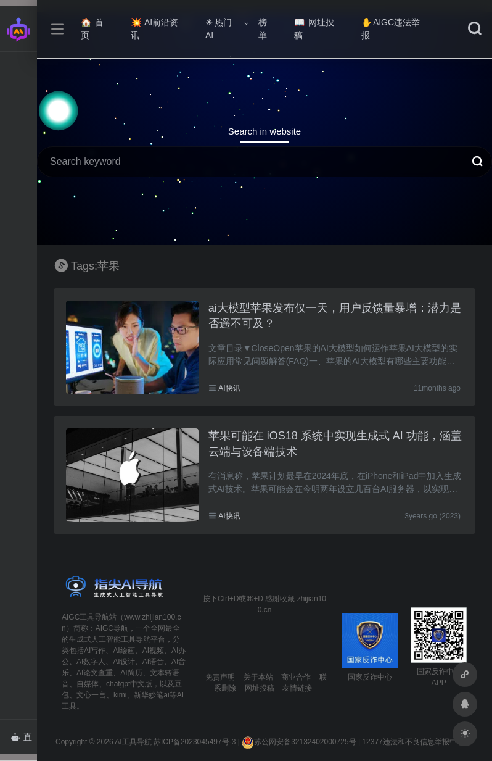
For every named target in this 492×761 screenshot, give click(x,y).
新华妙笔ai (151, 695)
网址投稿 (314, 28)
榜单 (262, 28)
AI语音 (153, 661)
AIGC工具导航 (85, 617)
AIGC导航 (112, 628)
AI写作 (94, 650)
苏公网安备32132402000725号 (299, 742)
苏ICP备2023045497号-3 (195, 742)
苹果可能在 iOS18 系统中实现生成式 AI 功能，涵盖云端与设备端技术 (335, 444)
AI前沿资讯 (154, 28)
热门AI (218, 28)
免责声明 (220, 677)
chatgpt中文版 (129, 684)
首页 (92, 28)
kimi (119, 695)
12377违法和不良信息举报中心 (413, 742)
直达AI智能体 (23, 740)
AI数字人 (90, 661)
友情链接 (297, 688)
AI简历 (131, 672)
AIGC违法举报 (390, 28)
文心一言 (91, 695)
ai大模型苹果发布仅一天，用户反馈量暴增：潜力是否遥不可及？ (334, 316)
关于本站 (258, 677)
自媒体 (87, 684)
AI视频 (153, 650)
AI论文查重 (94, 672)
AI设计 (123, 661)
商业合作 (296, 677)
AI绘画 (123, 650)
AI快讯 (229, 388)
